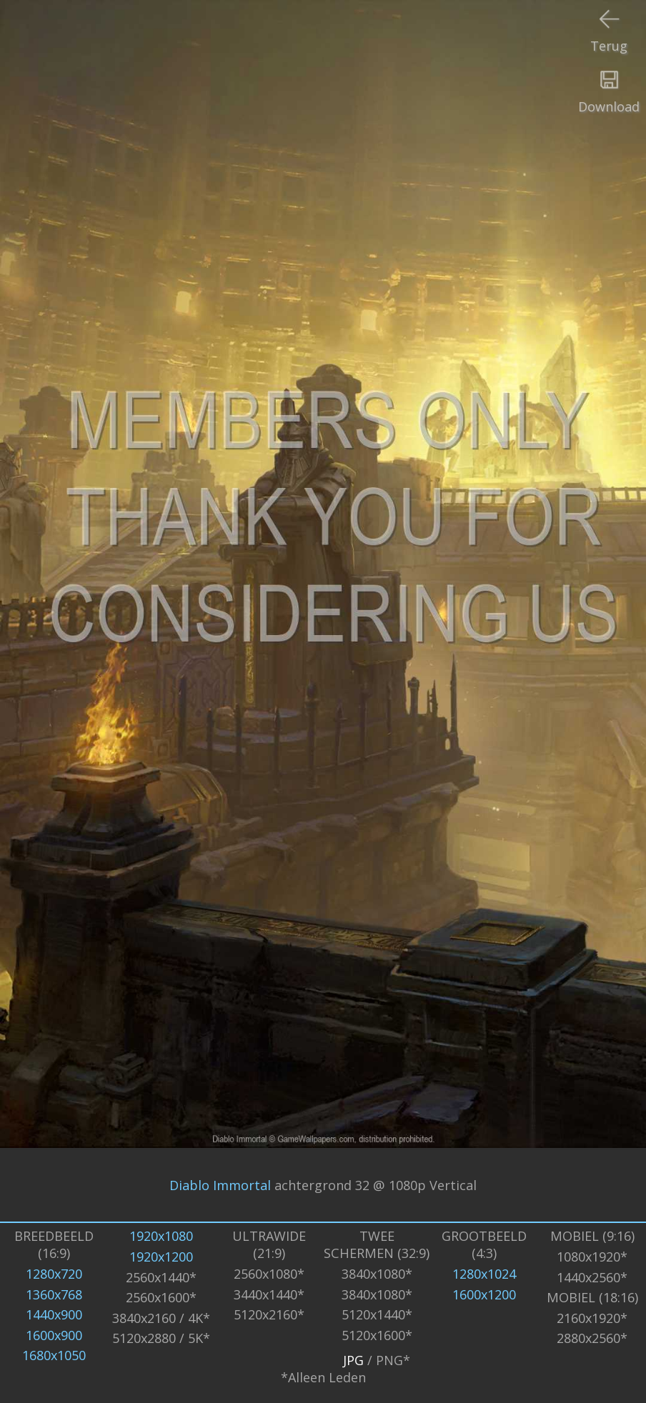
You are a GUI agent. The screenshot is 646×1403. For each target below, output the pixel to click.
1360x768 (54, 1294)
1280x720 (54, 1273)
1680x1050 (54, 1355)
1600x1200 (484, 1294)
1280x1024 (484, 1273)
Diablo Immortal (220, 1185)
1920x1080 (161, 1235)
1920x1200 (161, 1256)
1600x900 (54, 1335)
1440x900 (54, 1314)
